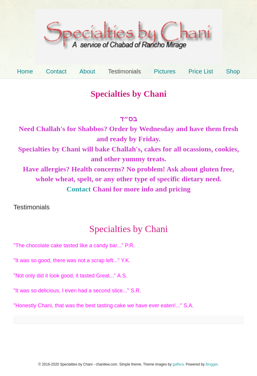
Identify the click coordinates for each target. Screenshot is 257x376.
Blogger (212, 364)
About (87, 71)
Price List (201, 71)
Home (25, 71)
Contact (56, 71)
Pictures (164, 71)
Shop (233, 71)
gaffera (177, 364)
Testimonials (124, 71)
